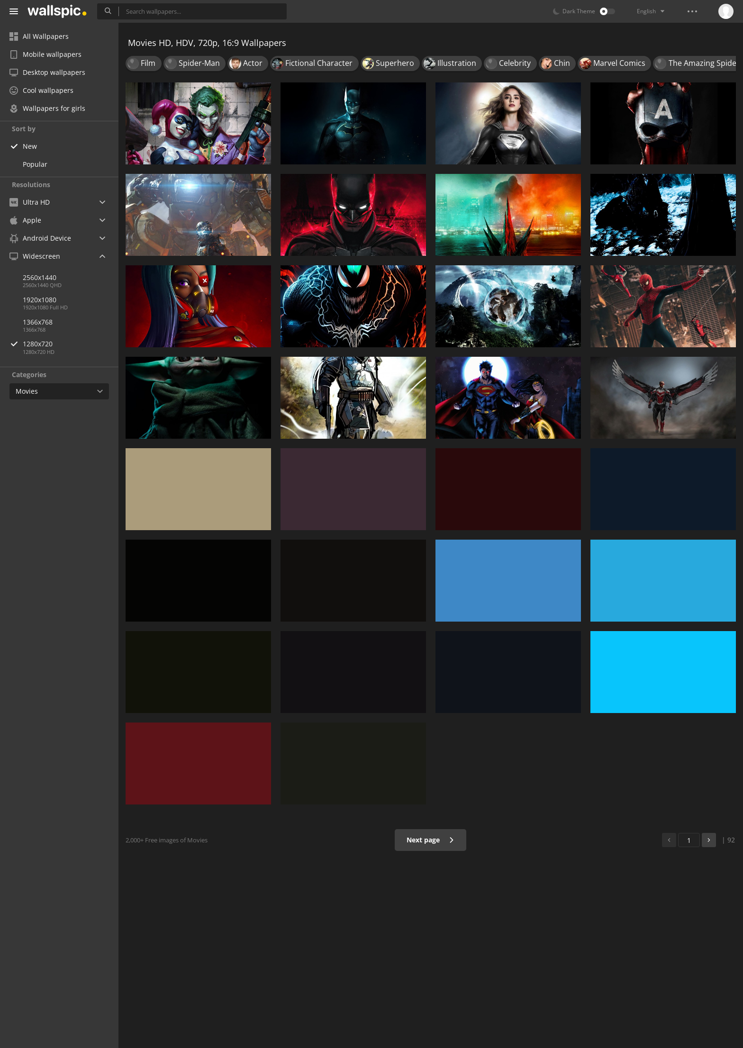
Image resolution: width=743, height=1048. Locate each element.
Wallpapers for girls (47, 108)
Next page (430, 839)
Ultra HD (29, 202)
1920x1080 (39, 299)
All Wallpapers (39, 36)
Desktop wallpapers (47, 72)
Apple (25, 220)
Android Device (40, 238)
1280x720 (70, 343)
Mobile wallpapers (45, 54)
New (30, 146)
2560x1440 (39, 277)
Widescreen (34, 256)
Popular (35, 164)
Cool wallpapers (41, 90)
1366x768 (38, 321)
